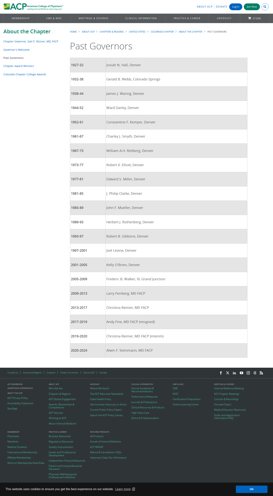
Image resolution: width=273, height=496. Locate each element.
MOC (175, 394)
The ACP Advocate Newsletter (106, 394)
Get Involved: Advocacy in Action (108, 404)
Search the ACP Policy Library (106, 415)
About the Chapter (27, 31)
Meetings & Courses (94, 18)
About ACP (205, 6)
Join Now (252, 6)
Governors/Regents (32, 372)
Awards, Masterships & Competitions (61, 406)
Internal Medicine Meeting (229, 388)
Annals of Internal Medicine (105, 441)
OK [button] (252, 489)
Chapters (51, 372)
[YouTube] (241, 373)
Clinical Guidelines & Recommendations (142, 390)
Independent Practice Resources (67, 460)
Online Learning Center (186, 404)
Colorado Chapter (162, 31)
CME (175, 388)
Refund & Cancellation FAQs (105, 452)
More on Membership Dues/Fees (25, 463)
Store (257, 18)
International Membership (22, 452)
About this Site (15, 393)
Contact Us (12, 372)
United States (137, 31)
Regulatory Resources (61, 441)
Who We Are (56, 388)
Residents (12, 441)
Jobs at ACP (89, 372)
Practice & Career (187, 18)
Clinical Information (141, 18)
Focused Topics (222, 404)
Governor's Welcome (16, 49)
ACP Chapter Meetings (226, 394)
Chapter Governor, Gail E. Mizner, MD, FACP (31, 41)
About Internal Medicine (62, 423)
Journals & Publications (144, 402)
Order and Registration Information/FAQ (227, 417)
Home (73, 31)
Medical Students (17, 447)
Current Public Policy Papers (106, 409)
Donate (221, 6)
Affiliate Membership (19, 457)
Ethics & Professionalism (145, 418)
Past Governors (13, 58)
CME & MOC (54, 18)
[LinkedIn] (234, 373)
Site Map (12, 408)
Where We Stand (99, 388)
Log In (235, 6)
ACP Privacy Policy (17, 398)
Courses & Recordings (226, 399)
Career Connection (69, 372)
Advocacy (224, 18)
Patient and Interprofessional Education (65, 467)
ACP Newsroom (15, 384)
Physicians (13, 436)
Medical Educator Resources (230, 409)
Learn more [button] (123, 489)
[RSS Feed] (261, 373)
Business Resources (60, 436)
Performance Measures (144, 396)
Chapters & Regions (112, 31)
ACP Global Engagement (62, 399)
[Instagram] (248, 373)
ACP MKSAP (96, 447)
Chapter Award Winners (18, 66)
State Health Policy (100, 399)
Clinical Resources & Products (147, 407)
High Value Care (140, 412)
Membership (20, 18)
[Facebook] (221, 373)
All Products (97, 436)
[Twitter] (227, 373)
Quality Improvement (61, 447)
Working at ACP (57, 418)
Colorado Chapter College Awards (24, 74)
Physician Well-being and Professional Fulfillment (63, 476)
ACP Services (56, 412)
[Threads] (254, 373)
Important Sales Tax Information (108, 457)
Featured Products (99, 432)
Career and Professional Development (62, 454)
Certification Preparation (187, 399)
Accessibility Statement (20, 403)
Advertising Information (20, 388)
